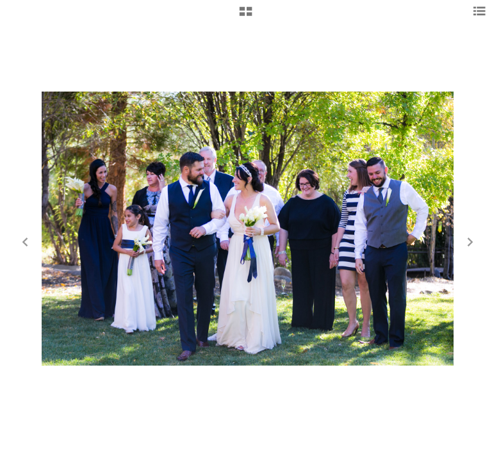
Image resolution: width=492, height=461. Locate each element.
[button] (246, 16)
